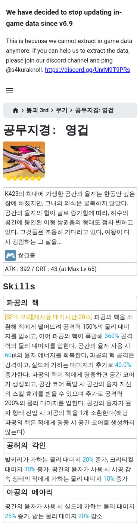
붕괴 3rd (37, 110)
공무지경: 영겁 (94, 110)
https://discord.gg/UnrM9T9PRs (87, 69)
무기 (62, 110)
